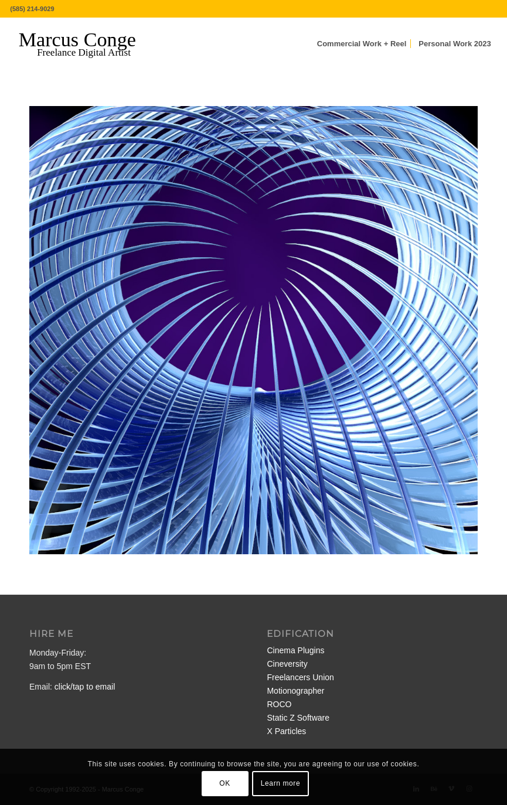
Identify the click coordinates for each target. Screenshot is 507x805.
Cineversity (287, 663)
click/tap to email (85, 686)
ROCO (279, 704)
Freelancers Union (300, 677)
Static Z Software (298, 717)
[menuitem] (362, 44)
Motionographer (295, 690)
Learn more (280, 783)
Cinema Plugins (295, 650)
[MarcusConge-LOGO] (86, 44)
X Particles (286, 731)
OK (224, 783)
